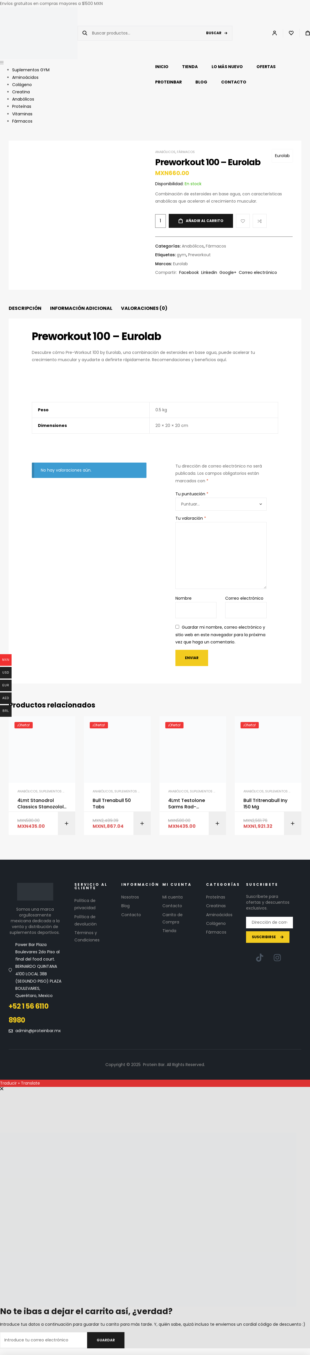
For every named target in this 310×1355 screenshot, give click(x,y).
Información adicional (81, 308)
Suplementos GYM (54, 791)
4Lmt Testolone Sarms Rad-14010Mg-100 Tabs (189, 803)
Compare (260, 221)
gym (181, 255)
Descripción (25, 308)
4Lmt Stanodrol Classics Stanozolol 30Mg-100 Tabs (40, 803)
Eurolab (282, 156)
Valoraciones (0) (144, 308)
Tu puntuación (191, 494)
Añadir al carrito (204, 220)
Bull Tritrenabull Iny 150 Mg (265, 803)
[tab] (25, 309)
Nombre (183, 598)
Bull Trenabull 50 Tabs (112, 803)
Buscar (213, 32)
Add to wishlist (243, 221)
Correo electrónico (244, 598)
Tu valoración (190, 518)
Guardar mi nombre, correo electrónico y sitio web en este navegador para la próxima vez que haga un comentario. (220, 634)
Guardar (106, 1340)
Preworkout (199, 255)
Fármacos (186, 152)
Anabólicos (165, 152)
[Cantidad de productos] (160, 221)
